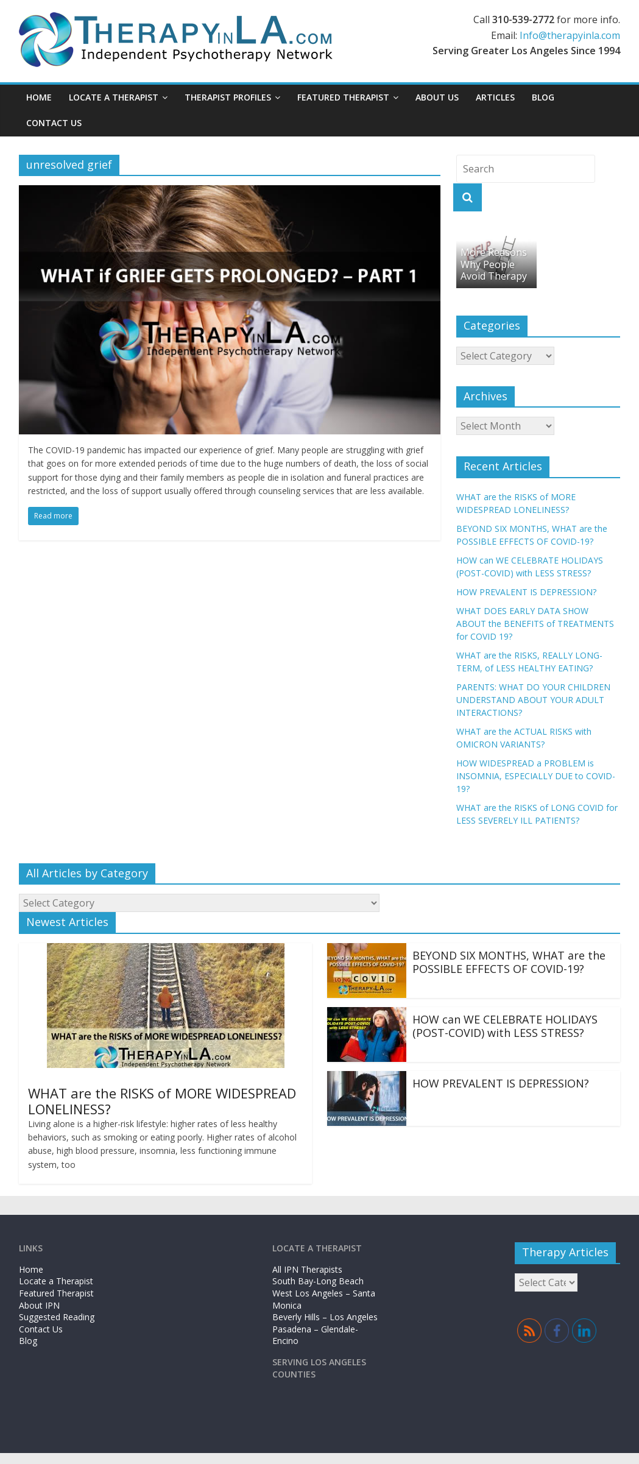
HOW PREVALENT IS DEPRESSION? (526, 592)
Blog (543, 97)
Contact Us (54, 123)
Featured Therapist (343, 97)
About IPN (39, 1305)
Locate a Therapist (113, 97)
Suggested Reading (56, 1317)
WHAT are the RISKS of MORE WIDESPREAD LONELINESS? (162, 1101)
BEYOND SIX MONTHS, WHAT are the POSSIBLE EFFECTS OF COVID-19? (508, 962)
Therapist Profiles (228, 97)
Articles (495, 97)
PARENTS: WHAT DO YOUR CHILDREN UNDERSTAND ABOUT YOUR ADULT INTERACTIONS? (533, 699)
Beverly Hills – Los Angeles (325, 1317)
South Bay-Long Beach (318, 1281)
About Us (437, 97)
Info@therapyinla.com (570, 35)
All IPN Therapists (307, 1269)
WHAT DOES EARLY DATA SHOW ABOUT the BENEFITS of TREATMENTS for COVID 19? (535, 623)
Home (39, 97)
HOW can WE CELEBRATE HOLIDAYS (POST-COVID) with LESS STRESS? (505, 1026)
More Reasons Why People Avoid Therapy (494, 264)
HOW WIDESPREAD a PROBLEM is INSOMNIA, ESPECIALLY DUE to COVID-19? (535, 775)
